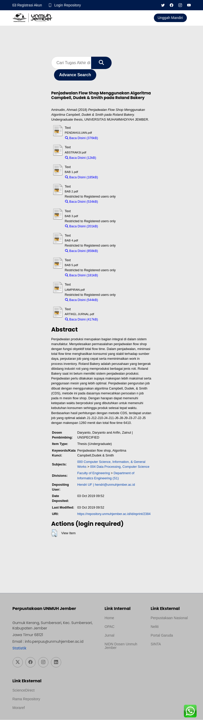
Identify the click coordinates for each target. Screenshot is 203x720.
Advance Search (75, 75)
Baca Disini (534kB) (81, 202)
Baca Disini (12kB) (80, 158)
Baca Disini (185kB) (81, 177)
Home (109, 618)
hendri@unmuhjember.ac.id (115, 485)
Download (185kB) (113, 177)
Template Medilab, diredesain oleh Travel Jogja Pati (168, 656)
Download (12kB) (111, 158)
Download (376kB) (113, 138)
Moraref (19, 708)
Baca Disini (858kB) (81, 251)
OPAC (110, 627)
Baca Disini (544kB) (81, 300)
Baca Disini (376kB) (81, 138)
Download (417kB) (113, 320)
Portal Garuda (162, 635)
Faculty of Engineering (93, 473)
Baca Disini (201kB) (81, 226)
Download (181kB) (113, 275)
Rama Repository (26, 699)
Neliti (155, 627)
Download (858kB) (113, 251)
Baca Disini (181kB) (81, 275)
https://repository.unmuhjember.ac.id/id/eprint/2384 (114, 514)
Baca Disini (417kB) (81, 320)
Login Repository (68, 5)
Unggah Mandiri (170, 18)
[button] (54, 533)
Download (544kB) (113, 300)
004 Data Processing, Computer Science (119, 467)
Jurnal (109, 635)
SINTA (156, 644)
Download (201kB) (113, 226)
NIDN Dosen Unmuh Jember (121, 646)
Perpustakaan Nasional (169, 618)
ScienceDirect (24, 690)
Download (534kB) (113, 202)
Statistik (19, 648)
